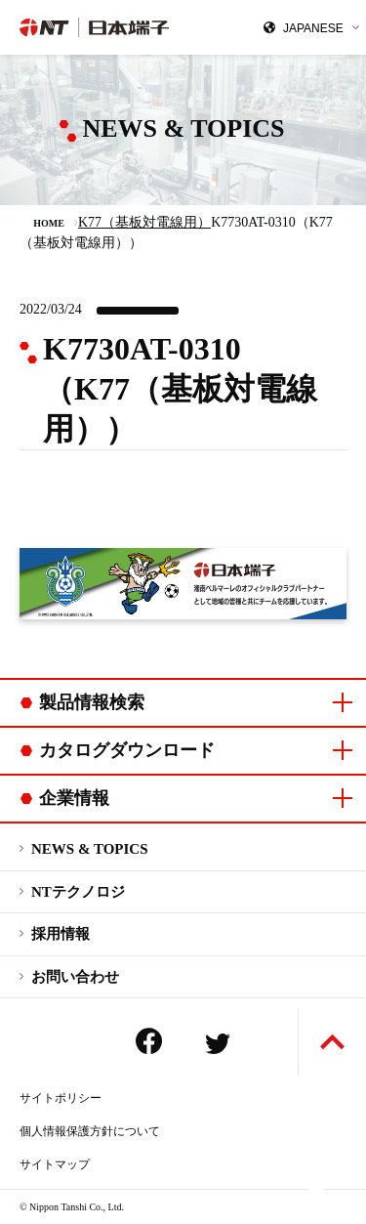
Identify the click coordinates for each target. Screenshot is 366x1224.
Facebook (149, 1041)
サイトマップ (55, 1164)
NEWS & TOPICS (89, 849)
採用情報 (60, 934)
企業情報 (74, 798)
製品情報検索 (91, 702)
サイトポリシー (61, 1098)
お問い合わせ (75, 977)
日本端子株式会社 (102, 27)
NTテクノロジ (78, 892)
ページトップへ (332, 1042)
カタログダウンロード (127, 750)
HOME (48, 223)
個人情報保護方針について (90, 1131)
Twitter (217, 1044)
